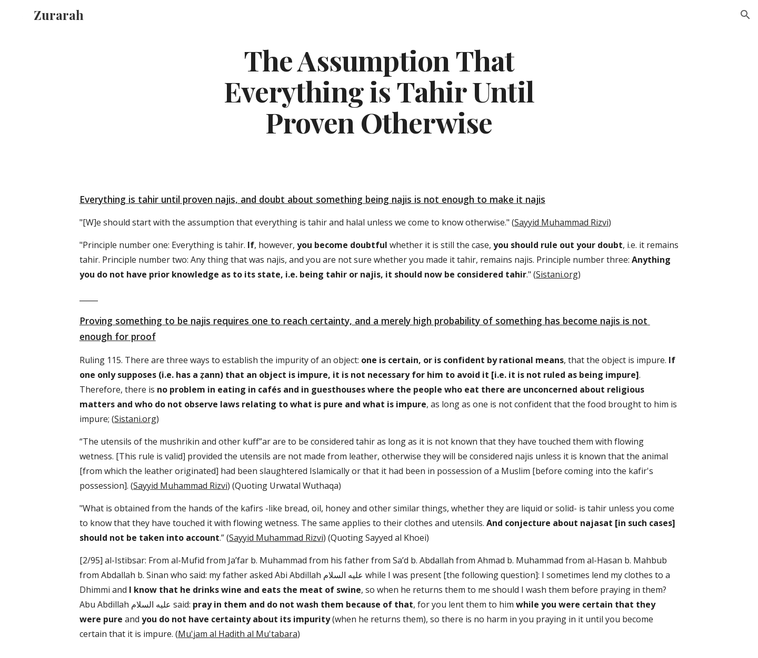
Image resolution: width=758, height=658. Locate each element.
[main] (379, 91)
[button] (745, 14)
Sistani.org (557, 274)
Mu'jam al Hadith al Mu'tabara (237, 634)
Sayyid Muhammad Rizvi (561, 222)
